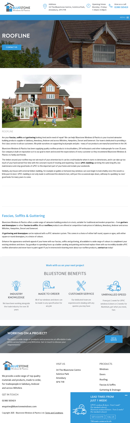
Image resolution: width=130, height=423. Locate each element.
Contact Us (11, 47)
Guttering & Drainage (110, 389)
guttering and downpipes (16, 233)
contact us (102, 247)
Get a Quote (114, 339)
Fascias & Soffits (107, 384)
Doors (102, 374)
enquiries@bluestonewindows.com (19, 406)
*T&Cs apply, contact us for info (95, 421)
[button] (122, 17)
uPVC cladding (87, 162)
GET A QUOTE (92, 416)
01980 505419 (9, 400)
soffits (19, 137)
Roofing (103, 379)
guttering (30, 137)
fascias (12, 137)
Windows (104, 369)
